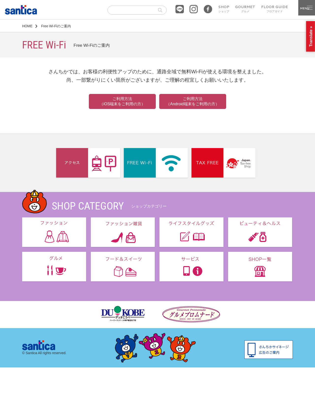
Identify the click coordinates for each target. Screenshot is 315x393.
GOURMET (245, 9)
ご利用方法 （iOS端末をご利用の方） (122, 101)
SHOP (223, 9)
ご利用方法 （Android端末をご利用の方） (192, 101)
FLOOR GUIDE (274, 9)
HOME (27, 26)
